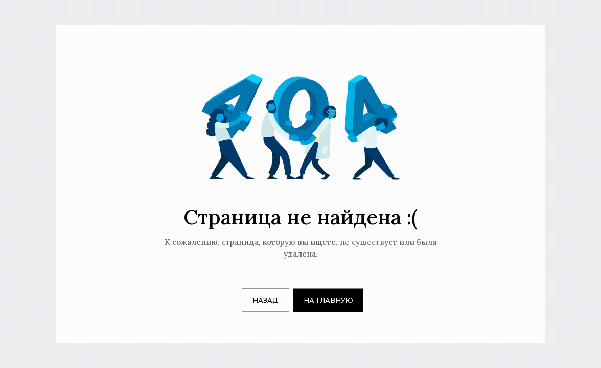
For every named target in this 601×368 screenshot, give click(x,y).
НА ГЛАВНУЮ (328, 300)
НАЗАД (265, 300)
